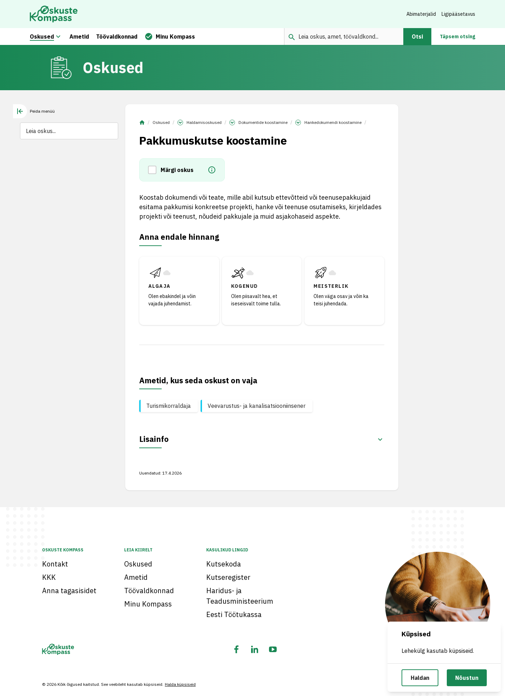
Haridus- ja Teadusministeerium (239, 596)
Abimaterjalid (421, 14)
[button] (154, 169)
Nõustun (466, 677)
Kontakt (55, 564)
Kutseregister (228, 577)
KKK (49, 577)
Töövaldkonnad (149, 590)
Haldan (420, 677)
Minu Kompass (148, 604)
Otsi (417, 36)
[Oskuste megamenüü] (58, 36)
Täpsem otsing (457, 36)
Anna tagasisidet (69, 590)
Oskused (161, 122)
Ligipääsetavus (458, 14)
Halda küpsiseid (180, 684)
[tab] (34, 111)
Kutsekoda (223, 564)
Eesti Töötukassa (234, 614)
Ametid (136, 577)
